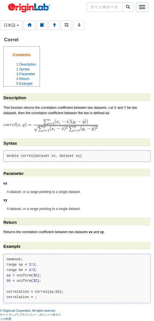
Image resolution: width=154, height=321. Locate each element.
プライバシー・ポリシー (34, 314)
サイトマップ (8, 314)
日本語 (11, 25)
